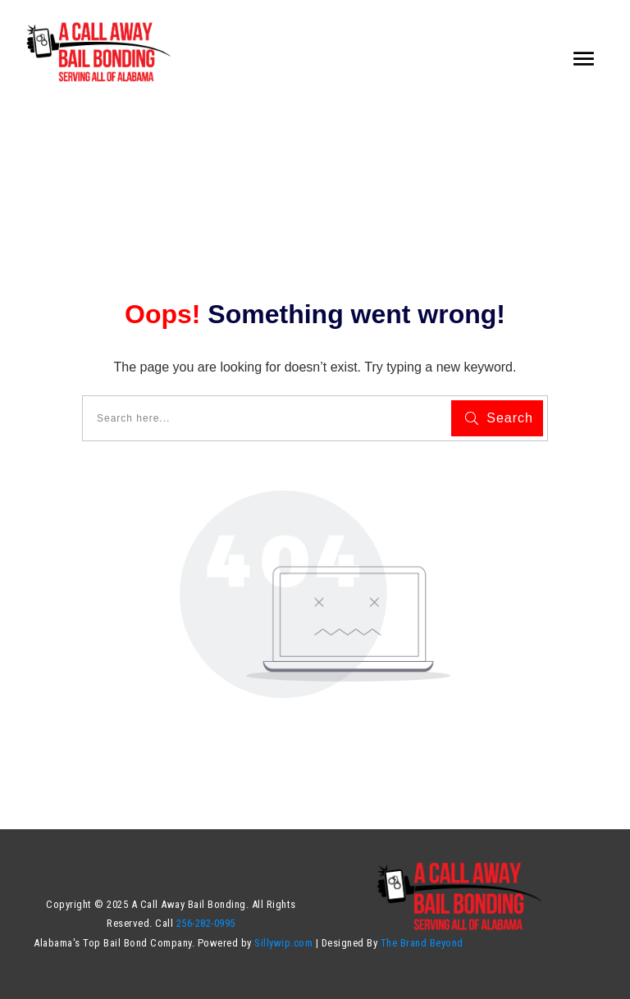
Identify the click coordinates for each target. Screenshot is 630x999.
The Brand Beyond (422, 943)
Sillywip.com (282, 943)
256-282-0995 (205, 923)
